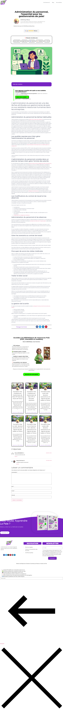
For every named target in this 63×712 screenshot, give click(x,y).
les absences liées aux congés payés (38, 220)
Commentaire (14, 472)
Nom (12, 486)
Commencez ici (46, 2)
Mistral (24, 41)
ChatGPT (17, 41)
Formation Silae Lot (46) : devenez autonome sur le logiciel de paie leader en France (17, 428)
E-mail (12, 490)
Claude (32, 41)
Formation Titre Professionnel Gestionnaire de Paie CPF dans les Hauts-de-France (17, 395)
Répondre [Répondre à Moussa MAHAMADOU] (16, 456)
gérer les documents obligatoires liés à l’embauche (40, 163)
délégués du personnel (33, 191)
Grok (47, 41)
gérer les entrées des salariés (35, 119)
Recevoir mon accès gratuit (31, 374)
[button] (37, 327)
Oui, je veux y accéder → (22, 97)
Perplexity (39, 41)
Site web (13, 495)
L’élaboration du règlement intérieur (22, 215)
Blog (53, 2)
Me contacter (59, 2)
